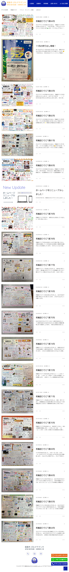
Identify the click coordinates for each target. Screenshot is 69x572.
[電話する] (28, 554)
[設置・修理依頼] (34, 554)
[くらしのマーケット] (59, 555)
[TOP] (65, 568)
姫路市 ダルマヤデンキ (16, 2)
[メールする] (41, 554)
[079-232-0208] (59, 564)
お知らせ (38, 9)
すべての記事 (4, 9)
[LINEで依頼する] (59, 559)
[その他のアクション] (65, 17)
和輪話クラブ (14, 9)
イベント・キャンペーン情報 (26, 9)
